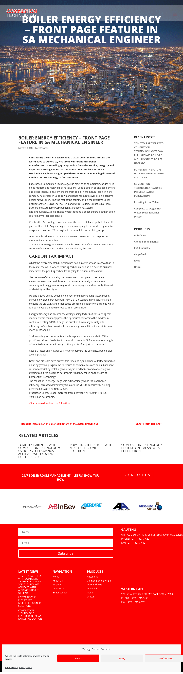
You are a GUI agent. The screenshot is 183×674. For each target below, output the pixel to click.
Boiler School (60, 592)
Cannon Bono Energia (146, 241)
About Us (58, 580)
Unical (137, 267)
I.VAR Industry (142, 248)
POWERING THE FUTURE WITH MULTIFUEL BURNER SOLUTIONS (149, 173)
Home (56, 576)
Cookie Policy (11, 667)
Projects (57, 584)
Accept (78, 658)
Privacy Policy (25, 667)
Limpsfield (140, 254)
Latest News (41, 148)
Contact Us (138, 475)
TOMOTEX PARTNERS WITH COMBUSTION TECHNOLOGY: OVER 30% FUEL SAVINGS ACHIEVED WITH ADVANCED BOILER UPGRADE (39, 451)
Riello (137, 260)
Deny (122, 658)
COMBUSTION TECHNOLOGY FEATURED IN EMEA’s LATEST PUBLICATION (141, 448)
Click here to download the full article (49, 403)
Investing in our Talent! (147, 202)
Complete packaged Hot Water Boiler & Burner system (147, 212)
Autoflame (140, 235)
